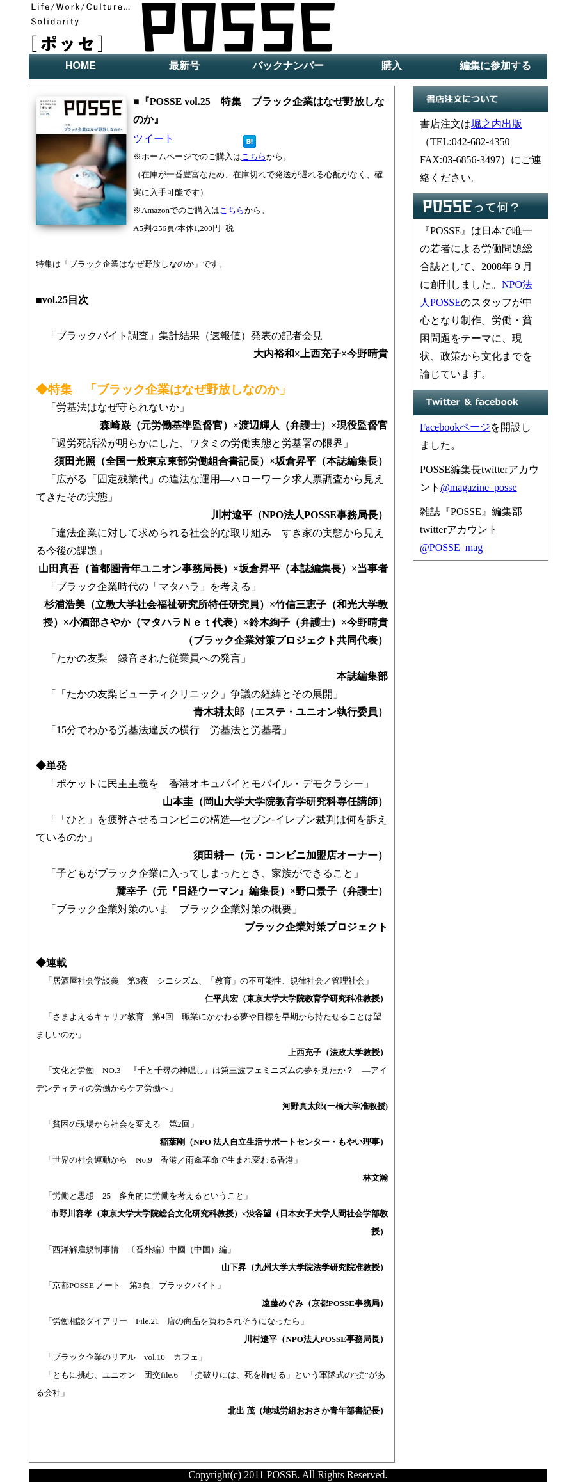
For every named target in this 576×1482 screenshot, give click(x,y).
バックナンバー (288, 65)
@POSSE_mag (451, 547)
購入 (391, 65)
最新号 (184, 65)
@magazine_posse (478, 487)
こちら (253, 156)
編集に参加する (495, 65)
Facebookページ (455, 427)
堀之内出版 (496, 123)
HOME (80, 65)
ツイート (153, 138)
